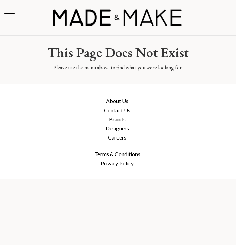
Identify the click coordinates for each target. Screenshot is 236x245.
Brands (117, 119)
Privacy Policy (117, 163)
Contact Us (117, 110)
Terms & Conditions (117, 154)
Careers (117, 137)
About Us (117, 101)
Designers (117, 128)
